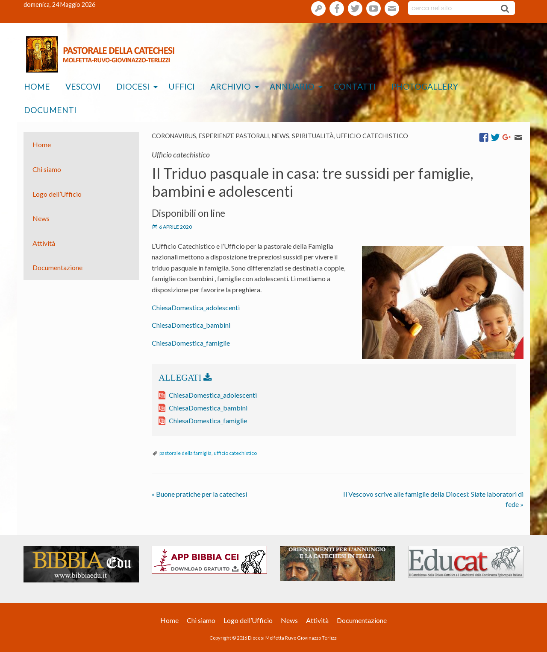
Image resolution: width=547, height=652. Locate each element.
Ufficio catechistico (372, 136)
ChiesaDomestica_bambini (191, 325)
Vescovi (83, 86)
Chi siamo (46, 169)
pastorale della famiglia (185, 453)
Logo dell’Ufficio (57, 193)
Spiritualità (313, 136)
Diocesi (133, 86)
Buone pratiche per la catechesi (199, 494)
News (280, 136)
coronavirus (174, 136)
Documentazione (57, 267)
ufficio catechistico (235, 453)
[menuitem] (37, 87)
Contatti (354, 86)
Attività (43, 243)
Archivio (230, 86)
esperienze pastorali (234, 136)
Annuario (292, 86)
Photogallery (424, 86)
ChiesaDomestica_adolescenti (196, 307)
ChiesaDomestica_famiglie (191, 343)
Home (37, 86)
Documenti (50, 110)
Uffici (181, 86)
